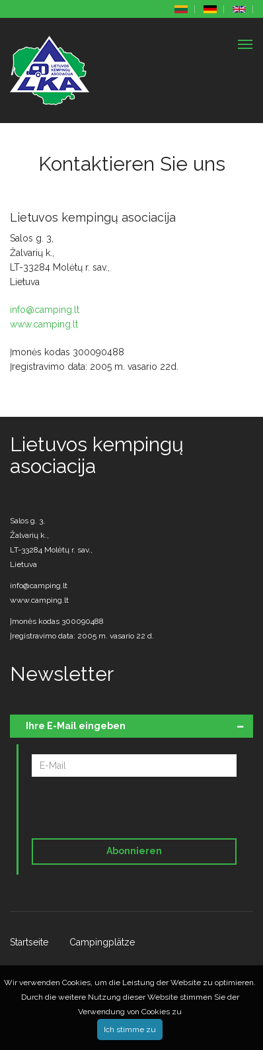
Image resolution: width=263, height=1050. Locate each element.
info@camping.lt (44, 309)
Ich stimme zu (130, 1029)
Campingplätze (102, 942)
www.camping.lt (44, 324)
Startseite (29, 942)
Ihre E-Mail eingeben (76, 726)
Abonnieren (134, 851)
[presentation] (122, 810)
